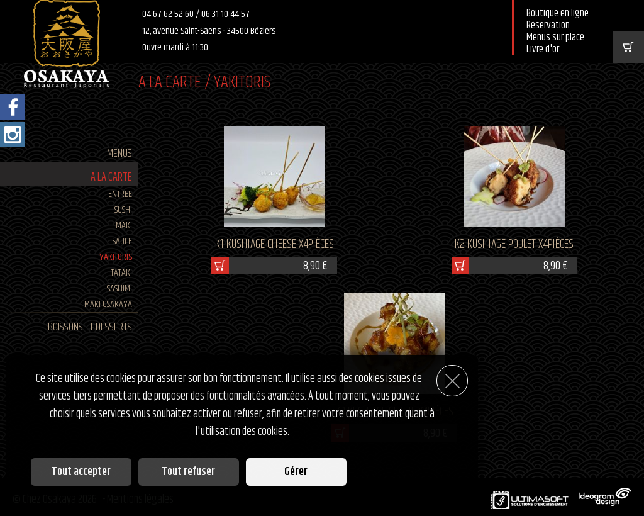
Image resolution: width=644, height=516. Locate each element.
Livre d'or (542, 49)
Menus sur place (555, 37)
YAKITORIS (115, 257)
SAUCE (122, 241)
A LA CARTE (111, 177)
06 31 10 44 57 (225, 14)
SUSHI (123, 210)
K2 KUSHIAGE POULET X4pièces (514, 244)
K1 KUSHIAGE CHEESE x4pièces (274, 244)
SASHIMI (119, 288)
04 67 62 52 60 (169, 14)
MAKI (124, 225)
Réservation (548, 25)
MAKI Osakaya (108, 304)
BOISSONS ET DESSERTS (90, 327)
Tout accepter (81, 472)
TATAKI (121, 273)
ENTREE (120, 194)
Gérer (296, 472)
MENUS (119, 153)
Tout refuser (188, 472)
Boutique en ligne (557, 14)
